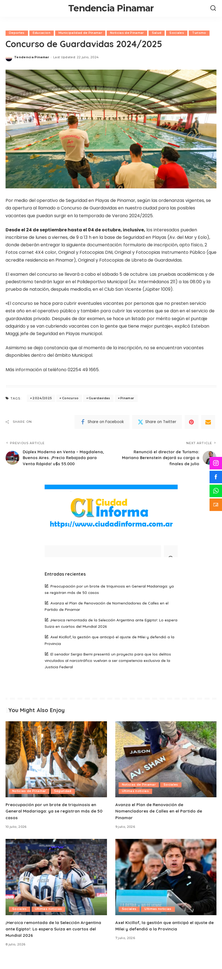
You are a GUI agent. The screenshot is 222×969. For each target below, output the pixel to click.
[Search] (213, 8)
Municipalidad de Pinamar (81, 33)
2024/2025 (42, 398)
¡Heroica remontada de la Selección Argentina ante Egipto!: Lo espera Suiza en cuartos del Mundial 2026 (56, 936)
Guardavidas (99, 398)
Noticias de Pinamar (128, 33)
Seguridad (63, 799)
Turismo (200, 33)
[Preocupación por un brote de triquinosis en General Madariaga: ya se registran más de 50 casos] (56, 767)
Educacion (42, 33)
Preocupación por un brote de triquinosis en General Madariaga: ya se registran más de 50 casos (56, 819)
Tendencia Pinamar (111, 8)
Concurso (70, 398)
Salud (157, 33)
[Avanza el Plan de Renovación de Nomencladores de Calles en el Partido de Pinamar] (166, 767)
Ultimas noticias (135, 799)
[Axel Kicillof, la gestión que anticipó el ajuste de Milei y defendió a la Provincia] (166, 885)
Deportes (17, 33)
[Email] (208, 422)
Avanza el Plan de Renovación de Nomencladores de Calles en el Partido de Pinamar (160, 819)
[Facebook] (102, 422)
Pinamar (127, 398)
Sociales (177, 33)
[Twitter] (157, 422)
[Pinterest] (191, 422)
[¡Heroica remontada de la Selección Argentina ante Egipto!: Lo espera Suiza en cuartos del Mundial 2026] (56, 885)
